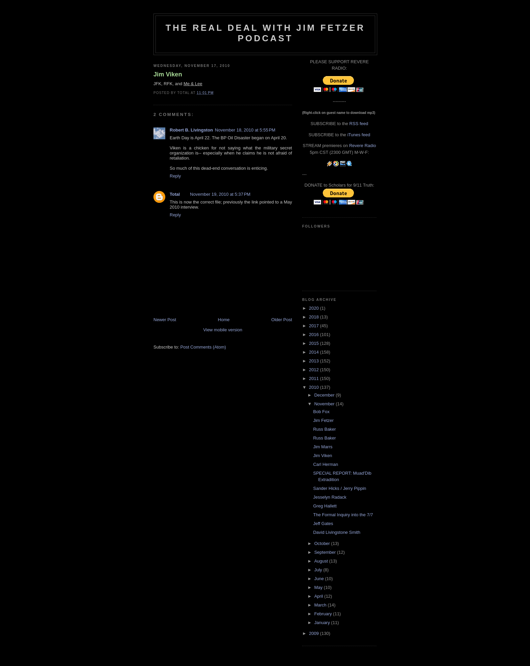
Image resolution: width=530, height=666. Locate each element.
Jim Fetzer (323, 420)
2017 (314, 325)
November (325, 403)
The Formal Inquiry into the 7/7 (343, 514)
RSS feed (359, 123)
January (322, 622)
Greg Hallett (324, 505)
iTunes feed (358, 134)
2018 (314, 316)
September (325, 552)
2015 (314, 343)
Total (175, 194)
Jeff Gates (323, 523)
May (319, 587)
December (325, 395)
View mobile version (222, 329)
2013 (314, 360)
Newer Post (164, 319)
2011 (314, 378)
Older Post (281, 319)
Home (224, 319)
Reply (175, 176)
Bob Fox (321, 411)
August (321, 561)
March (321, 605)
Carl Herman (325, 464)
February (323, 613)
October (322, 543)
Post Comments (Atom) (203, 347)
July (318, 569)
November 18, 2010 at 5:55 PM (245, 130)
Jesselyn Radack (329, 497)
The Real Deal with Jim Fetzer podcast (265, 33)
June (319, 578)
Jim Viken (167, 74)
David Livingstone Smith (336, 532)
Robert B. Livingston (191, 130)
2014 (314, 352)
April (319, 596)
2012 (314, 369)
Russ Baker (324, 429)
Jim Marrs (322, 446)
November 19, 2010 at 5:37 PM (220, 194)
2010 (314, 387)
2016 (314, 334)
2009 (314, 633)
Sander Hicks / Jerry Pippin (339, 488)
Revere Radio (362, 145)
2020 (314, 308)
